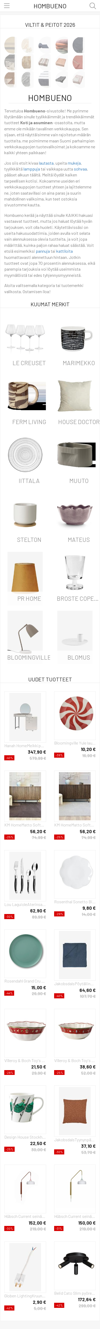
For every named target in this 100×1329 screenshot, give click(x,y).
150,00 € (87, 1223)
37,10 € (88, 1146)
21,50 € (38, 1067)
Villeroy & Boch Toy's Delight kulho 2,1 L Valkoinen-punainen (75, 1060)
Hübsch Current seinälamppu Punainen (25, 1216)
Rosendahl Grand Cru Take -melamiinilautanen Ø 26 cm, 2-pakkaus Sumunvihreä (25, 980)
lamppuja (31, 168)
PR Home (29, 598)
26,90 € (39, 993)
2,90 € (39, 1302)
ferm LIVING (29, 421)
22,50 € (38, 1143)
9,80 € (89, 908)
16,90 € (89, 755)
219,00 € (38, 1228)
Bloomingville (29, 657)
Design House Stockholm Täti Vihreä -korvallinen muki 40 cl (25, 1136)
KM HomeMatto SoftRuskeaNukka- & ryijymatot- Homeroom (25, 824)
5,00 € (40, 1308)
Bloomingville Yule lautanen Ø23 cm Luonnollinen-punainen (75, 742)
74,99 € (39, 837)
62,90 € (38, 910)
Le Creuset (29, 362)
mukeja (74, 162)
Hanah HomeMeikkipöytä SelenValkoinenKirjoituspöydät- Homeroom (25, 745)
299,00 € (87, 1305)
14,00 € (89, 914)
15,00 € (38, 987)
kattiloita (64, 251)
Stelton (29, 539)
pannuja (43, 251)
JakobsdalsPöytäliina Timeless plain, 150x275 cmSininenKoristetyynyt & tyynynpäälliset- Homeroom (75, 983)
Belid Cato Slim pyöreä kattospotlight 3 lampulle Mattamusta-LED (75, 1293)
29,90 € (39, 1072)
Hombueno (50, 6)
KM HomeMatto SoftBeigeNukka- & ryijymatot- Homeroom (75, 824)
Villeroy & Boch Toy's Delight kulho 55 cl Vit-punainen (25, 1060)
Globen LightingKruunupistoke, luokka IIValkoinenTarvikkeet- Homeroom (25, 1295)
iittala (29, 480)
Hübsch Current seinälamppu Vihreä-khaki (75, 1216)
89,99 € (39, 916)
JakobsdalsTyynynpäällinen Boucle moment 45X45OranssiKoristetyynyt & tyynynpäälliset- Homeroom (75, 1139)
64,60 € (87, 990)
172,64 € (87, 1299)
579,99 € (38, 758)
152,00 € (37, 1223)
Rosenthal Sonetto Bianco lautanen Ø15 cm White (75, 901)
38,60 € (88, 1067)
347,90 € (37, 752)
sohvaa (80, 168)
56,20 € (38, 831)
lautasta (46, 162)
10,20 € (88, 749)
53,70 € (88, 1152)
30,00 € (38, 1149)
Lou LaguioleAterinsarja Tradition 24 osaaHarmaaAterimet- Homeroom (25, 904)
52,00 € (88, 1072)
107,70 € (88, 996)
